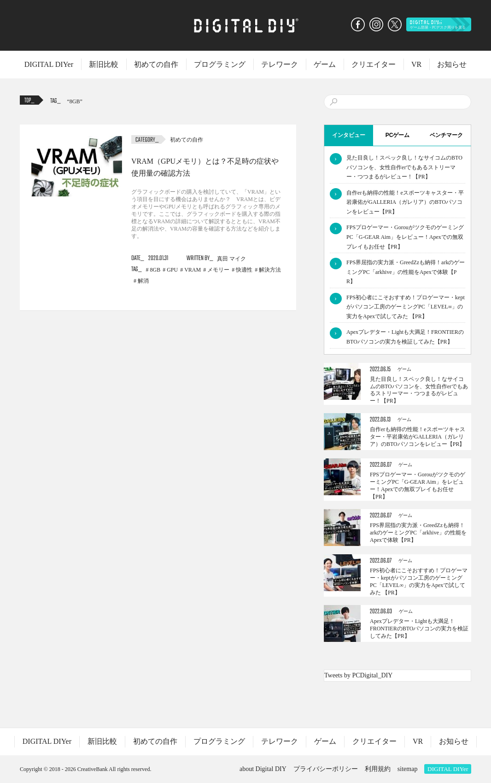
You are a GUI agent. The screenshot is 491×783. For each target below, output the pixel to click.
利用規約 (378, 768)
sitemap (407, 768)
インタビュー (348, 135)
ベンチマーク (446, 135)
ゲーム (325, 64)
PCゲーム (398, 135)
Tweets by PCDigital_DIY (358, 675)
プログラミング (220, 64)
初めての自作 (156, 64)
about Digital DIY (263, 768)
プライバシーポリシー (325, 768)
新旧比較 (103, 64)
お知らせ (452, 64)
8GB (75, 101)
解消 (143, 281)
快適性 (244, 270)
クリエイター (373, 64)
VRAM (192, 270)
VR (416, 64)
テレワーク (279, 64)
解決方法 (270, 270)
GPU (172, 270)
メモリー (218, 270)
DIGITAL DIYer (48, 64)
